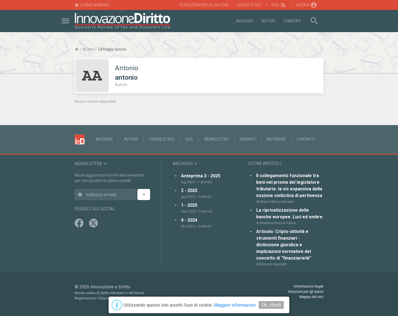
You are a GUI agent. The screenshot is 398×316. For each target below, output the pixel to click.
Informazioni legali (308, 286)
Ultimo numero (92, 5)
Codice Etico (249, 5)
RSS (279, 5)
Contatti (306, 139)
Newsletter (216, 139)
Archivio (244, 21)
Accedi (306, 5)
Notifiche (276, 139)
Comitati (292, 21)
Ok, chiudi (271, 304)
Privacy (248, 139)
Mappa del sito (311, 297)
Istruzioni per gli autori (204, 5)
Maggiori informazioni (235, 305)
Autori (268, 21)
